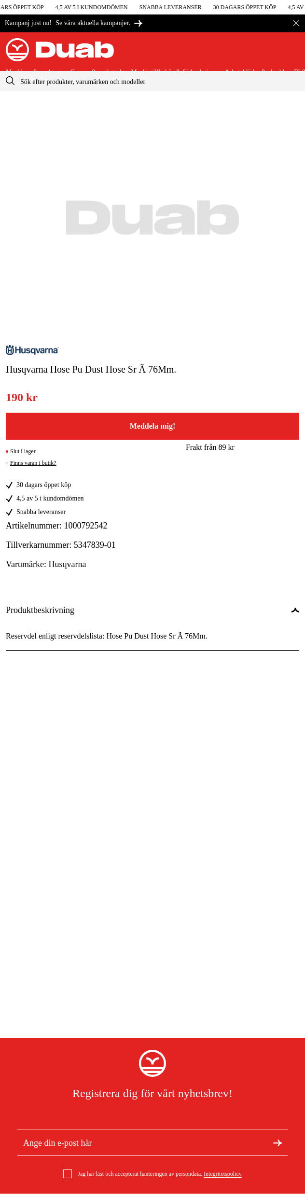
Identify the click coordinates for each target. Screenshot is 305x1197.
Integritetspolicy (223, 1173)
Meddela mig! (153, 426)
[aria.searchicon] (10, 81)
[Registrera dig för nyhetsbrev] (277, 1142)
